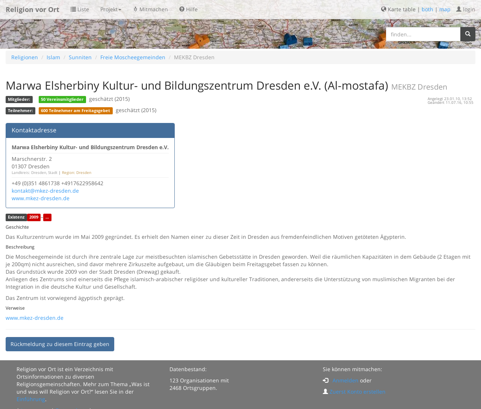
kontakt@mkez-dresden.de (45, 190)
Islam (53, 57)
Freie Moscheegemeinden (132, 57)
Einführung (31, 399)
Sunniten (80, 57)
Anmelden (345, 380)
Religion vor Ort (32, 9)
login (465, 9)
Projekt (110, 9)
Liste (80, 9)
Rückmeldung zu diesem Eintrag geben (60, 344)
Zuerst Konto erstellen (358, 391)
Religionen (24, 57)
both (427, 9)
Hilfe (188, 9)
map (445, 9)
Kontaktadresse (34, 130)
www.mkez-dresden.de (41, 198)
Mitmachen (150, 9)
